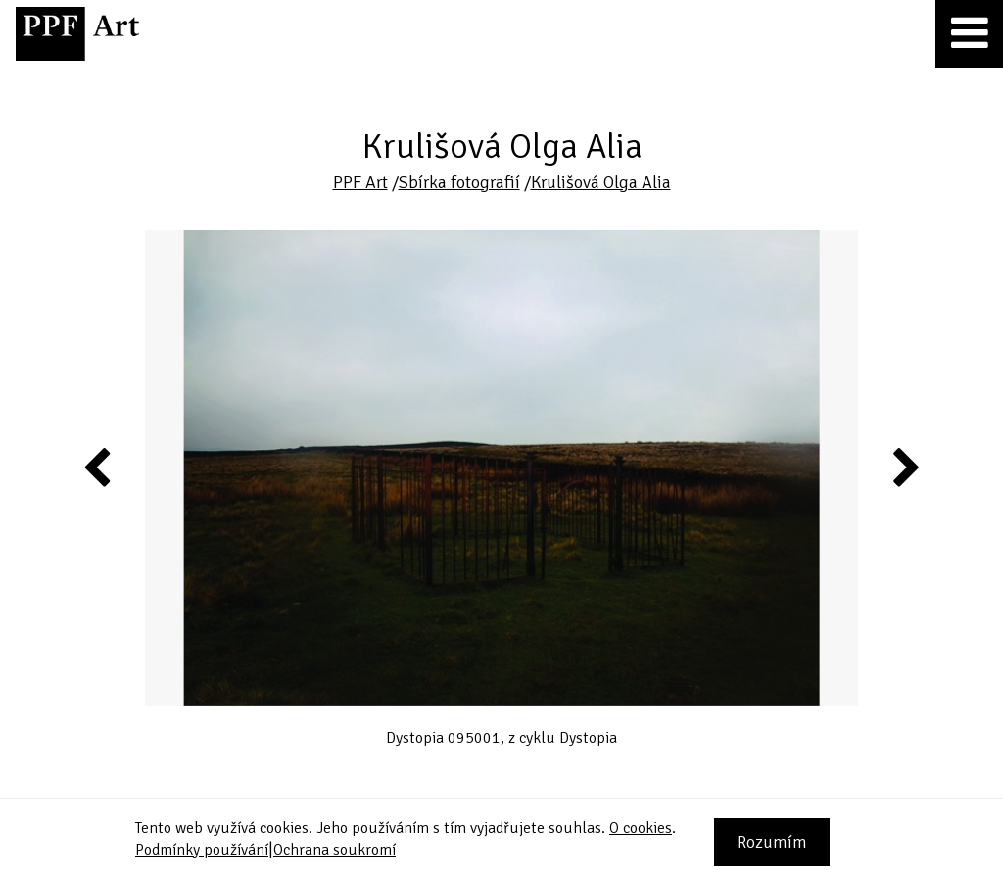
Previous (98, 466)
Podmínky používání (201, 850)
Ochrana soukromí (334, 850)
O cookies (640, 828)
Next (904, 466)
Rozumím (772, 842)
